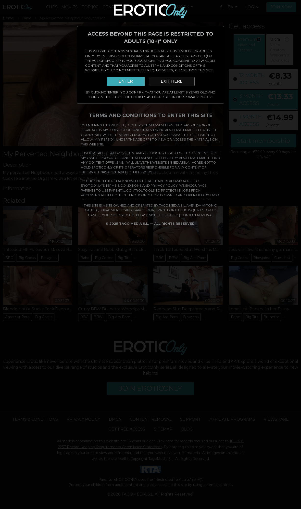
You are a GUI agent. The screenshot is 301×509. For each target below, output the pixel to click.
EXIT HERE (172, 81)
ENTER (126, 81)
